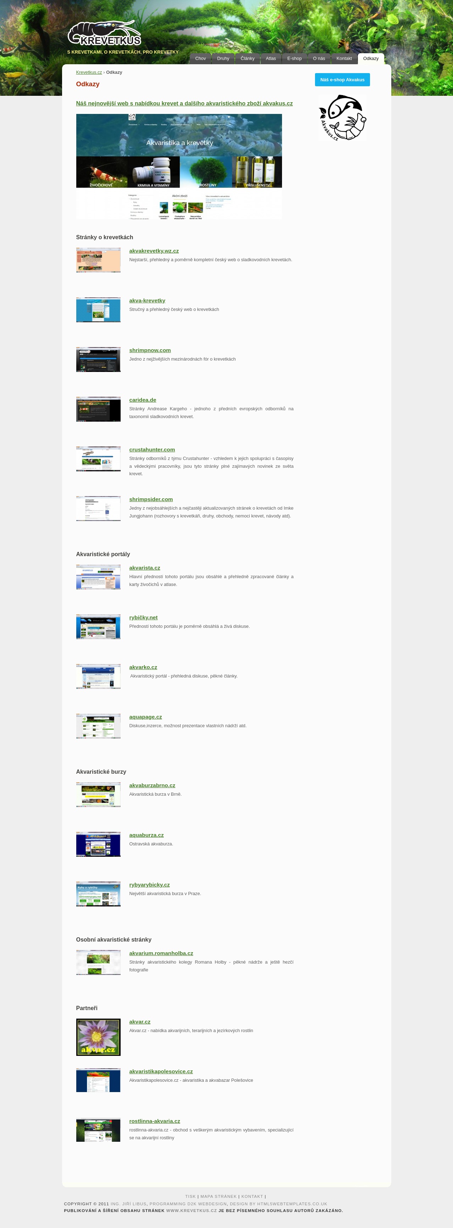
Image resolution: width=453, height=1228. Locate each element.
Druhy (223, 58)
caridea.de (142, 400)
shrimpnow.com (150, 350)
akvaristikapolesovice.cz (161, 1071)
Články (247, 58)
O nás (319, 58)
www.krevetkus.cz (191, 1210)
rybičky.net (143, 617)
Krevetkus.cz (89, 72)
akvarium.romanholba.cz (161, 953)
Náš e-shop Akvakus (342, 79)
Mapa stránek (218, 1196)
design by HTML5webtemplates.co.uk (278, 1204)
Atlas (271, 58)
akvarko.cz (143, 667)
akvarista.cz (144, 568)
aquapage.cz (145, 717)
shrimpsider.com (151, 499)
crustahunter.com (152, 449)
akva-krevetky (147, 300)
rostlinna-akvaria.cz (154, 1121)
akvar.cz (140, 1022)
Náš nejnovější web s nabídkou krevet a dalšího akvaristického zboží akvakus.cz (184, 103)
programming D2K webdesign (188, 1204)
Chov (200, 58)
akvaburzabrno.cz (152, 785)
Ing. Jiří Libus (129, 1204)
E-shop (294, 58)
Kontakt (344, 58)
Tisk (190, 1196)
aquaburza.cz (146, 835)
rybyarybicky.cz (149, 885)
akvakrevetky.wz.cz (154, 251)
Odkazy (371, 58)
